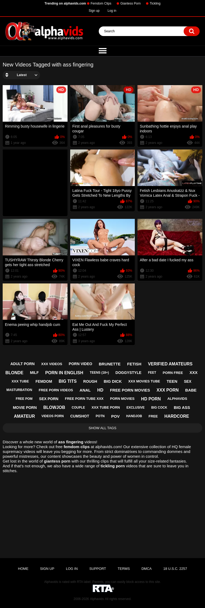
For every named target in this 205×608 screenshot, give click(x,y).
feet (152, 372)
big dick (113, 381)
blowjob (54, 407)
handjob (134, 416)
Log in (112, 11)
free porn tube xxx (84, 399)
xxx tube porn (106, 407)
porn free (173, 373)
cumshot (79, 416)
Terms (124, 569)
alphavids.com (108, 446)
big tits (68, 381)
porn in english (64, 372)
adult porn (22, 364)
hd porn (151, 399)
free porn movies (130, 390)
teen (172, 381)
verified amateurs (170, 364)
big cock (159, 407)
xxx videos (51, 364)
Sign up (94, 11)
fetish (134, 364)
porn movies (122, 399)
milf (34, 372)
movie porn (25, 407)
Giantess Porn (130, 3)
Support (97, 569)
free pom (24, 399)
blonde (14, 372)
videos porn (52, 416)
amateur (24, 416)
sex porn (48, 399)
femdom (44, 381)
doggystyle (128, 372)
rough (90, 381)
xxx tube (20, 381)
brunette (110, 364)
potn (100, 416)
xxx (194, 372)
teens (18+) (99, 372)
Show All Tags (102, 428)
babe (191, 390)
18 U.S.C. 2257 (175, 569)
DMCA (146, 569)
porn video (80, 364)
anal (85, 390)
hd (100, 390)
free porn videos (56, 390)
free (153, 416)
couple (78, 407)
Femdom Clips (101, 3)
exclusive (136, 407)
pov (115, 416)
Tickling (155, 3)
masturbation (19, 390)
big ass (182, 407)
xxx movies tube (144, 381)
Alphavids (97, 599)
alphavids (177, 399)
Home (23, 569)
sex (187, 381)
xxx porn (168, 390)
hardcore (176, 416)
